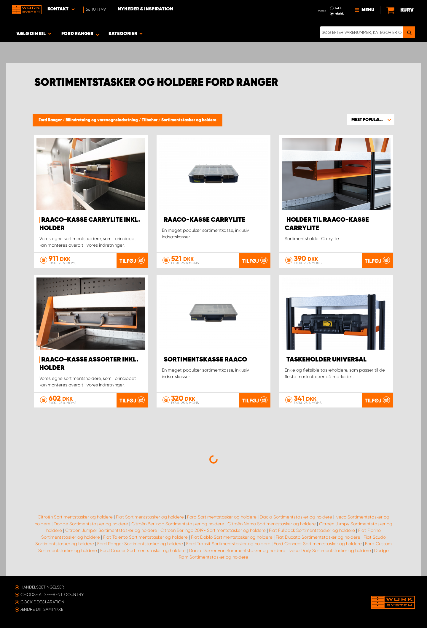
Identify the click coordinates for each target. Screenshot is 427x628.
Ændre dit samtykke (41, 609)
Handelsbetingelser (42, 587)
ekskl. (339, 13)
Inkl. (338, 8)
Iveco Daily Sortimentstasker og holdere (330, 550)
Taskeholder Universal (326, 359)
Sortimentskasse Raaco (205, 359)
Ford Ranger (51, 120)
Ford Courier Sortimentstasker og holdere (143, 550)
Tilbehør (150, 120)
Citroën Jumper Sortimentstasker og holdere (111, 530)
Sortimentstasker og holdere (188, 120)
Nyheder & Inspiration (145, 9)
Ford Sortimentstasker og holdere (221, 517)
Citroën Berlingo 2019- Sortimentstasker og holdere (213, 530)
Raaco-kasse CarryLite (204, 220)
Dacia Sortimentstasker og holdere (296, 517)
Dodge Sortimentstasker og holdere (91, 523)
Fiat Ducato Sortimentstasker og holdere (318, 537)
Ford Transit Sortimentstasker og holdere (228, 543)
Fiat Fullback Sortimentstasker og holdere (312, 530)
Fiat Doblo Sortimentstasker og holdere (232, 537)
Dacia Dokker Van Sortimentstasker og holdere (237, 550)
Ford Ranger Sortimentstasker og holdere (140, 543)
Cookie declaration (42, 602)
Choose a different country (52, 594)
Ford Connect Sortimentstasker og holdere (318, 543)
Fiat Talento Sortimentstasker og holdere (145, 537)
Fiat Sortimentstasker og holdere (150, 517)
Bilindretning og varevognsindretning (102, 120)
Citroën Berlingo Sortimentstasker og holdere (177, 523)
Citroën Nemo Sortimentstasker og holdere (271, 523)
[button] (370, 119)
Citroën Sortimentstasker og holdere (75, 517)
